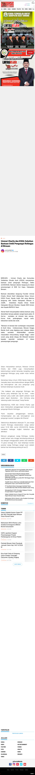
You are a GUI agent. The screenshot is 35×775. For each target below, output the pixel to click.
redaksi (20, 754)
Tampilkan (30, 503)
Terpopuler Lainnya (17, 733)
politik (19, 9)
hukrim (14, 9)
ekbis (30, 9)
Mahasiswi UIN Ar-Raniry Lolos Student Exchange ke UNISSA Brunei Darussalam (11, 525)
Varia (8, 770)
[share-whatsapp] (24, 460)
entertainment (22, 744)
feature (3, 747)
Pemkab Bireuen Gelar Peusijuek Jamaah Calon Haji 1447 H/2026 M (12, 545)
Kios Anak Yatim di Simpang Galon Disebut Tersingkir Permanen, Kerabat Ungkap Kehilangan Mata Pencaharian (11, 556)
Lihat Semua (17, 564)
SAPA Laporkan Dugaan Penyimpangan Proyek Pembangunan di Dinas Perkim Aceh (11, 536)
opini (26, 9)
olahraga (4, 754)
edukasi (20, 742)
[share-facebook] (11, 460)
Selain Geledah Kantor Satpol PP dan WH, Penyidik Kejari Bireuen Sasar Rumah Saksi (11, 514)
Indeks (26, 770)
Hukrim (12, 770)
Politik (16, 770)
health (20, 749)
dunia (2, 742)
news (5, 9)
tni (23, 9)
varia (9, 9)
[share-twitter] (17, 460)
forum (19, 747)
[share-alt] (4, 460)
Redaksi (22, 770)
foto (2, 749)
